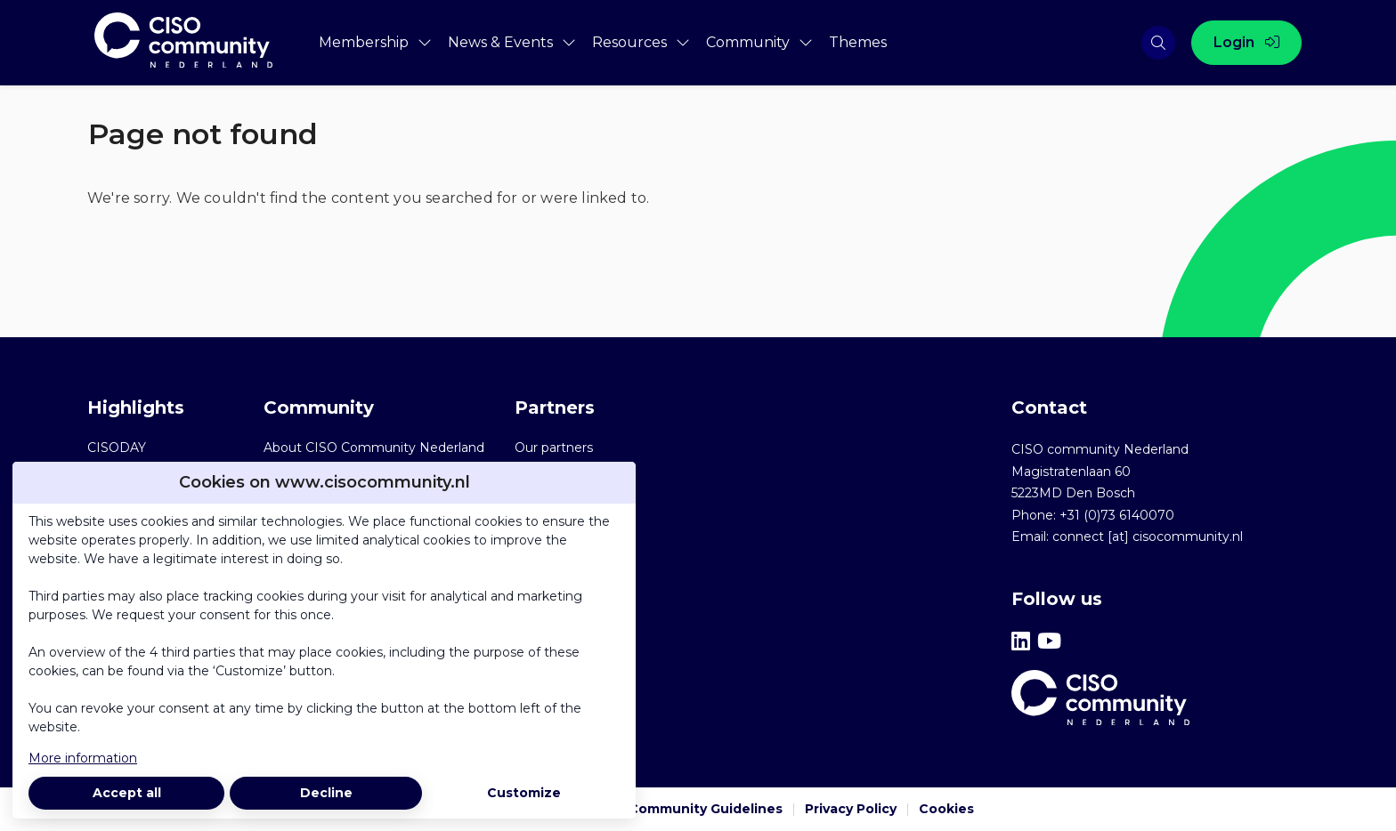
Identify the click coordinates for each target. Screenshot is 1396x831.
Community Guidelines (706, 809)
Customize (524, 793)
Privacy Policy (851, 809)
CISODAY (116, 448)
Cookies (946, 809)
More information (82, 758)
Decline (326, 793)
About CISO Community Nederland (374, 448)
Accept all (127, 793)
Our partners (554, 448)
